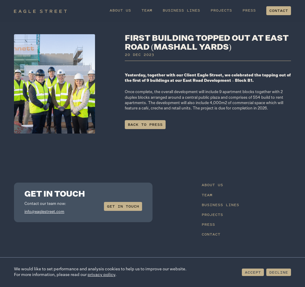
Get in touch (123, 206)
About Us (120, 10)
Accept (253, 272)
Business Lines (181, 10)
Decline (278, 272)
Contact (279, 10)
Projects (221, 10)
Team (147, 10)
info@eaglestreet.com (44, 212)
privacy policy (101, 275)
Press (249, 10)
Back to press (145, 124)
